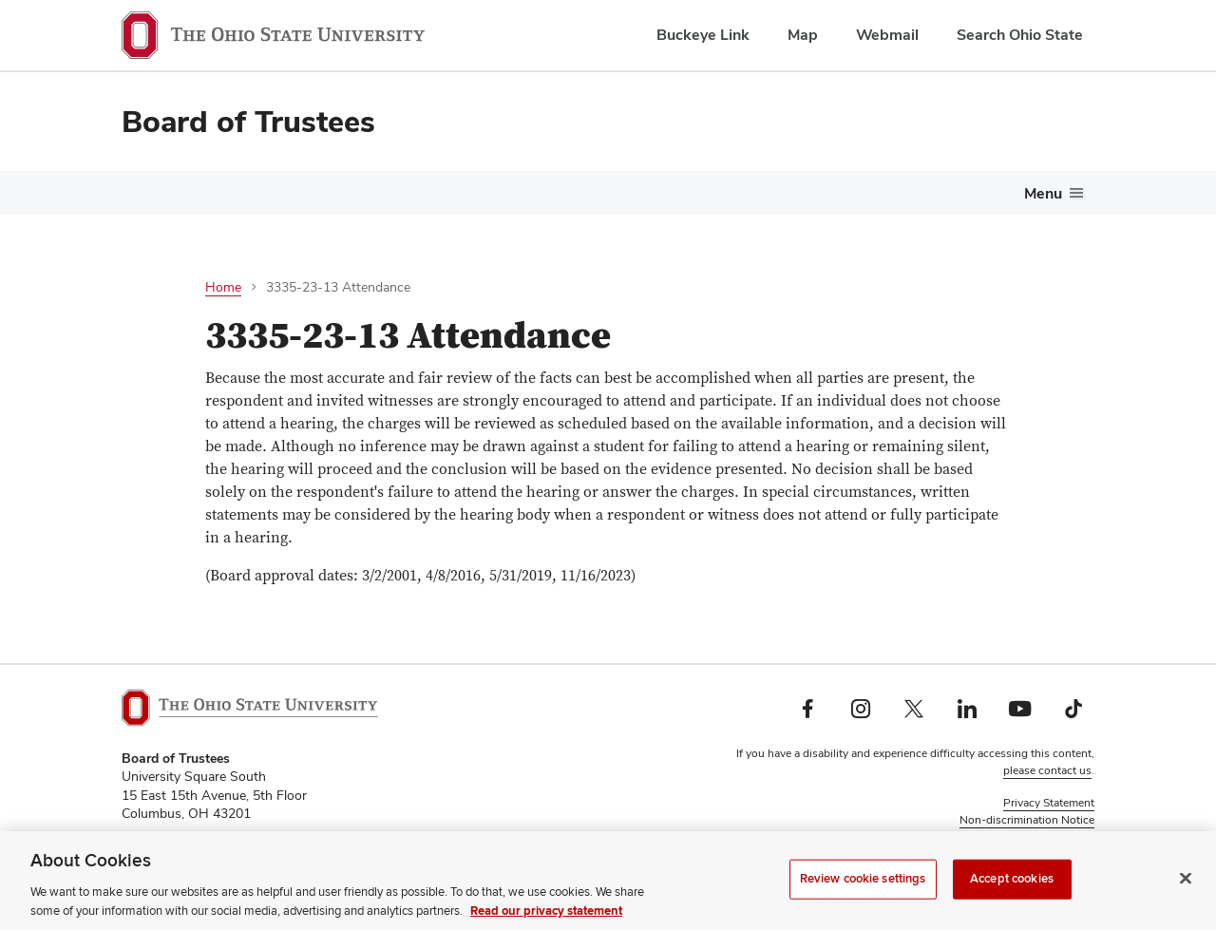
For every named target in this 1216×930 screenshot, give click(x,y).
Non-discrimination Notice (1027, 819)
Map (803, 35)
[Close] (1185, 901)
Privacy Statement (1048, 802)
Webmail (887, 35)
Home (223, 286)
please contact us (1047, 770)
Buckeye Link (703, 35)
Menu (1043, 193)
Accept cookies (1012, 901)
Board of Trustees (248, 121)
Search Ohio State (1020, 35)
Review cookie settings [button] (1036, 837)
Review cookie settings (863, 901)
